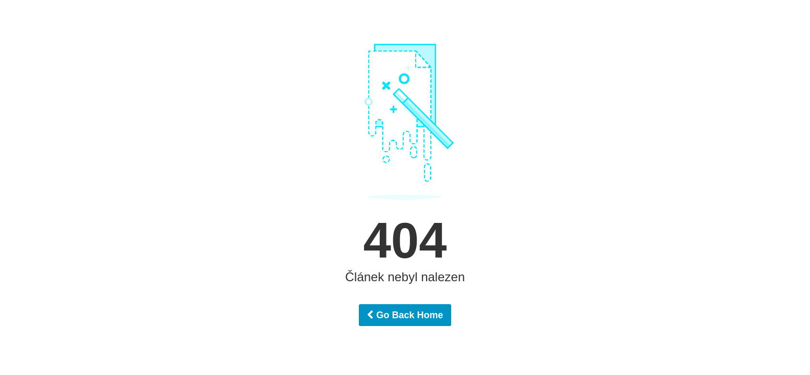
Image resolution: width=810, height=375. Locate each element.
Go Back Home (405, 315)
